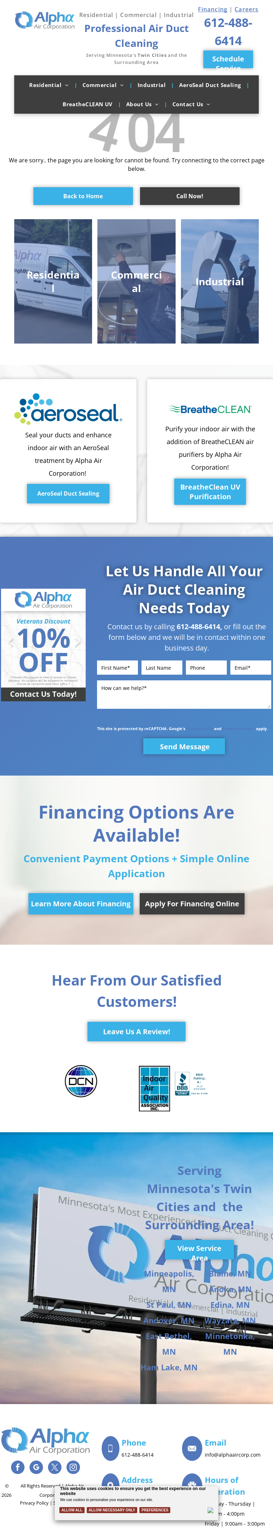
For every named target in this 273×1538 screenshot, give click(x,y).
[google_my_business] (36, 1468)
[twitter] (54, 1468)
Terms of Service (239, 728)
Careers (246, 9)
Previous (10, 647)
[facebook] (18, 1468)
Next (77, 647)
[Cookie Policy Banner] (137, 1503)
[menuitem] (50, 85)
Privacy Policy (199, 728)
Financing (213, 9)
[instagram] (73, 1468)
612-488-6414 (198, 626)
